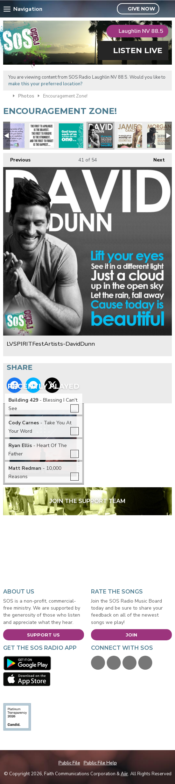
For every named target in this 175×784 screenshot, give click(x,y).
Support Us (43, 635)
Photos (26, 96)
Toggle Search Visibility (167, 9)
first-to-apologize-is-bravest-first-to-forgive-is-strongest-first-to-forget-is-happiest (41, 135)
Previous (16, 158)
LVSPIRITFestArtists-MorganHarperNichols (159, 135)
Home (6, 95)
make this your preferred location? (45, 84)
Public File (69, 763)
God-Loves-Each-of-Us (71, 135)
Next (155, 158)
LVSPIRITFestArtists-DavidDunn (100, 135)
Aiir (124, 774)
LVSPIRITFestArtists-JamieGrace (130, 135)
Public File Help (100, 763)
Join (131, 635)
